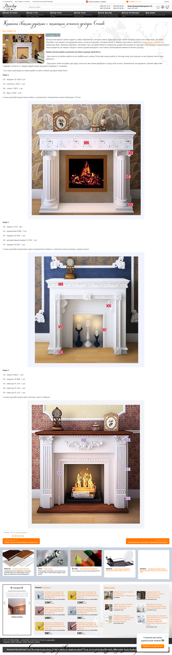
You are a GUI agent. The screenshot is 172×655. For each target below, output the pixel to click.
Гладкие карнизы (7, 14)
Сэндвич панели (34, 16)
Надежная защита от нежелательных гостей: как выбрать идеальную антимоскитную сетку (155, 594)
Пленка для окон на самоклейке (55, 599)
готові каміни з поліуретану (152, 42)
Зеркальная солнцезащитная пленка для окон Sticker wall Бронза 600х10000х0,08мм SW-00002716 (54, 610)
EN (167, 1)
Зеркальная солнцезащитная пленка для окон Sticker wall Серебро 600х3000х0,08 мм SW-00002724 (87, 610)
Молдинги (29, 14)
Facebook (6, 642)
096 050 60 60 (118, 6)
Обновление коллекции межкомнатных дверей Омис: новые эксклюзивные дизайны (156, 606)
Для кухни (148, 14)
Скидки (134, 2)
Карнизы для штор (79, 14)
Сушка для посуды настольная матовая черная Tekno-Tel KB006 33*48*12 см (118, 569)
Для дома (150, 12)
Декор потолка (10, 12)
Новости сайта (109, 587)
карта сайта (51, 640)
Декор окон (80, 12)
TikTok (24, 642)
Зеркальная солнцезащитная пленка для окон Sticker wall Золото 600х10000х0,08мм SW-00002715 (88, 594)
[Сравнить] (162, 7)
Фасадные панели (113, 16)
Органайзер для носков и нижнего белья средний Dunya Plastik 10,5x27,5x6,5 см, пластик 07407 (154, 570)
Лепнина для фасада (104, 14)
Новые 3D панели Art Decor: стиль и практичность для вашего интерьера (123, 606)
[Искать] (94, 7)
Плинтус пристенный (59, 14)
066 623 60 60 (118, 8)
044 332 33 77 (105, 6)
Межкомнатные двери (128, 14)
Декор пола (56, 12)
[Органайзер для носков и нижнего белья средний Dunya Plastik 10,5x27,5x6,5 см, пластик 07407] (153, 559)
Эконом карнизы (48, 569)
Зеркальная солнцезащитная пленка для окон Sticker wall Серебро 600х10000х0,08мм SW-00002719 (55, 594)
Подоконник (88, 14)
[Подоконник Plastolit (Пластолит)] (18, 559)
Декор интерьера (130, 12)
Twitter (12, 642)
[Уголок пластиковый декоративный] (86, 559)
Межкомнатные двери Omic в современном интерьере (147, 542)
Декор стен (32, 12)
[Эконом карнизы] (52, 559)
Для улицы (162, 14)
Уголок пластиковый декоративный (89, 569)
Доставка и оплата (22, 1)
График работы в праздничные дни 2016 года (21, 542)
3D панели (35, 14)
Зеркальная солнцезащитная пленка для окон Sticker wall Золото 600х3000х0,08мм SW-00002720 (55, 625)
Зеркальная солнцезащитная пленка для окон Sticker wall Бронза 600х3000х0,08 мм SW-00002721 (88, 625)
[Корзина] (167, 7)
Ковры (52, 14)
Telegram (30, 642)
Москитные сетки (78, 16)
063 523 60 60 (105, 8)
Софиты (105, 16)
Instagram (18, 642)
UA (165, 1)
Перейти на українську (152, 646)
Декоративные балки (15, 16)
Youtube (37, 642)
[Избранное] (158, 7)
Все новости (9, 31)
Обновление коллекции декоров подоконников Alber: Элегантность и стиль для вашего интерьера (124, 618)
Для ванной (155, 14)
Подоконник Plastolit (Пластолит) (21, 569)
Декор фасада (105, 12)
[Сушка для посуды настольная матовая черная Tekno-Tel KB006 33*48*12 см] (119, 559)
